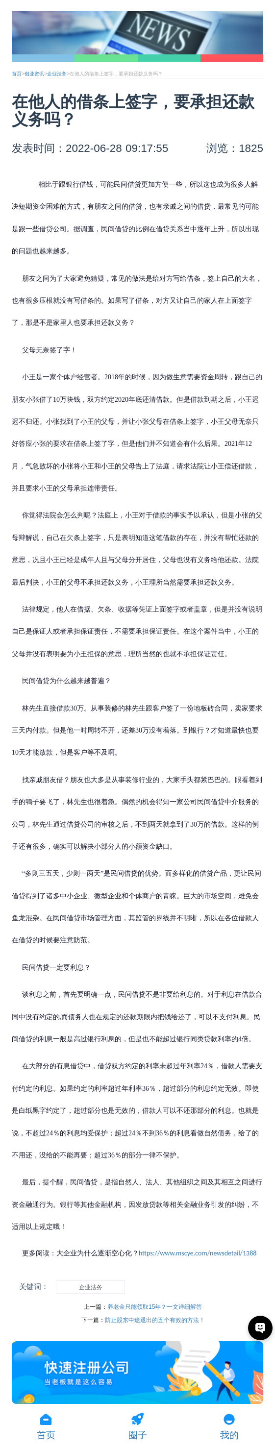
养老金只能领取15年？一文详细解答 (154, 1306)
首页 (17, 73)
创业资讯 (34, 73)
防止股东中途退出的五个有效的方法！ (155, 1320)
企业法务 (57, 73)
